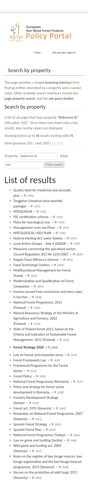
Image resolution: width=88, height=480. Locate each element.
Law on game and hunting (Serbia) (38, 440)
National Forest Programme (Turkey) (39, 435)
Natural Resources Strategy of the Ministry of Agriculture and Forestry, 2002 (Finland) (45, 318)
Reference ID (68, 117)
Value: (64, 156)
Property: (11, 156)
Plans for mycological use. (31, 222)
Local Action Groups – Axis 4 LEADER (39, 243)
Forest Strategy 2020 (28, 347)
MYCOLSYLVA (22, 211)
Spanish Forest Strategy (30, 424)
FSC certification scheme (31, 217)
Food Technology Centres (31, 265)
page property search (19, 98)
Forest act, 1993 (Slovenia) (32, 408)
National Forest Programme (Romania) (41, 381)
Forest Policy (22, 376)
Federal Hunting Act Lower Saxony (37, 238)
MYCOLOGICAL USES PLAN (32, 233)
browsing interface (58, 82)
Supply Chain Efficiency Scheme (36, 259)
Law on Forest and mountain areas (38, 355)
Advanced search (64, 52)
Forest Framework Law (29, 360)
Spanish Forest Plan (27, 429)
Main (37, 52)
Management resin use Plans (34, 227)
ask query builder (61, 98)
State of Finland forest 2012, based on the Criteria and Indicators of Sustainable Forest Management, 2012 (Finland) (44, 334)
